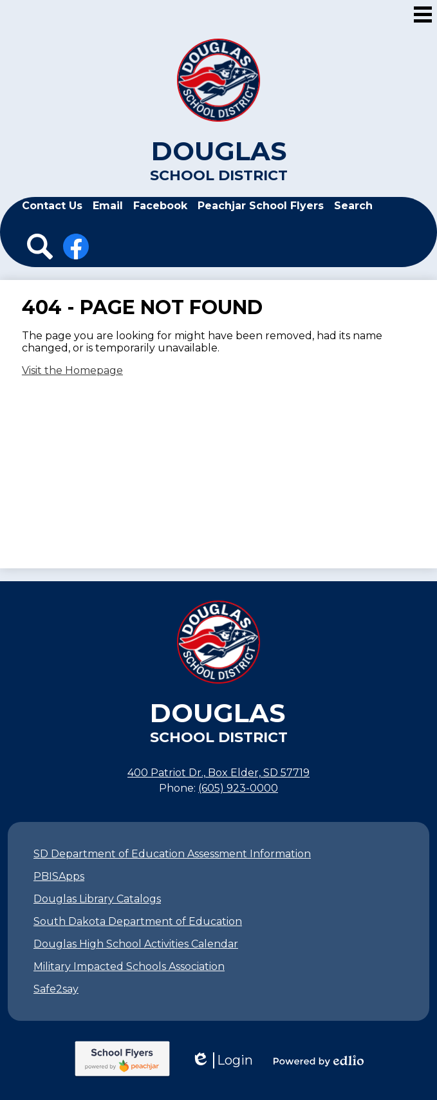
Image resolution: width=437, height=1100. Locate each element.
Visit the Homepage (72, 370)
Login (222, 1060)
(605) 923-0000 (238, 788)
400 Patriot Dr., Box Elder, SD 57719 (218, 773)
